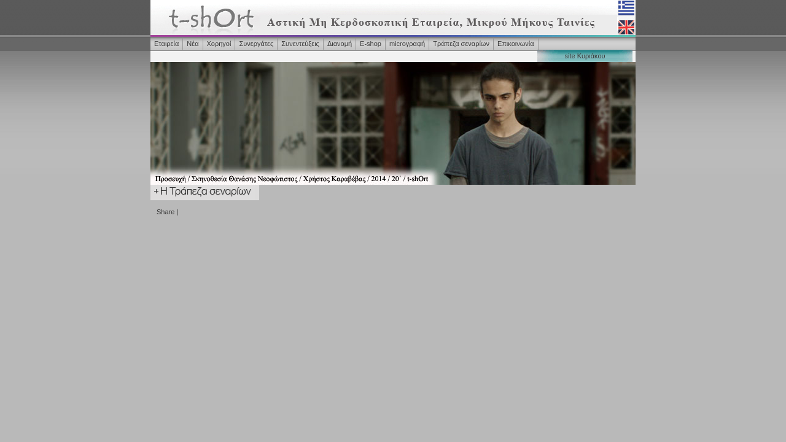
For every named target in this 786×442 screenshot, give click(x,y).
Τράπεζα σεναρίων (461, 43)
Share (165, 211)
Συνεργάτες (256, 43)
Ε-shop (370, 43)
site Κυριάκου (584, 56)
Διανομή (339, 43)
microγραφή (407, 43)
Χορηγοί (219, 43)
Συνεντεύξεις (300, 43)
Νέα (192, 43)
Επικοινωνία (515, 43)
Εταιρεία (166, 43)
